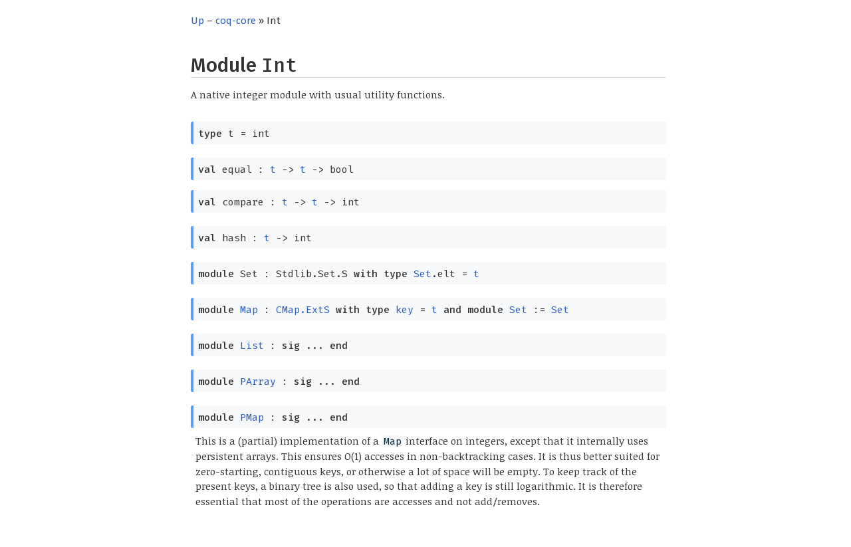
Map (249, 310)
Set (422, 274)
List (252, 346)
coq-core (235, 21)
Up (197, 21)
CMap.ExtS (303, 310)
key (405, 310)
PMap (252, 417)
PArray (258, 381)
